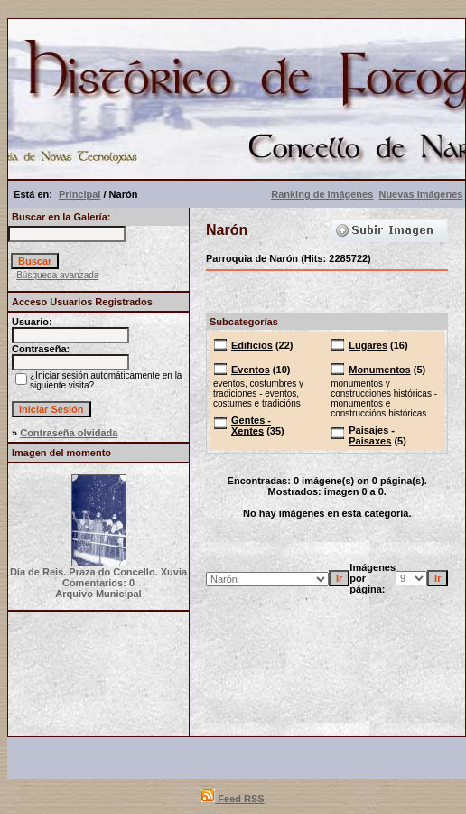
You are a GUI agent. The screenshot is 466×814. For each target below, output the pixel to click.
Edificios (252, 345)
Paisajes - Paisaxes (372, 435)
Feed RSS (232, 798)
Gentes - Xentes (251, 425)
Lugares (368, 345)
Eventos (250, 369)
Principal (79, 194)
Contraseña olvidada (68, 432)
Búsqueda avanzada (57, 275)
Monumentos (379, 369)
